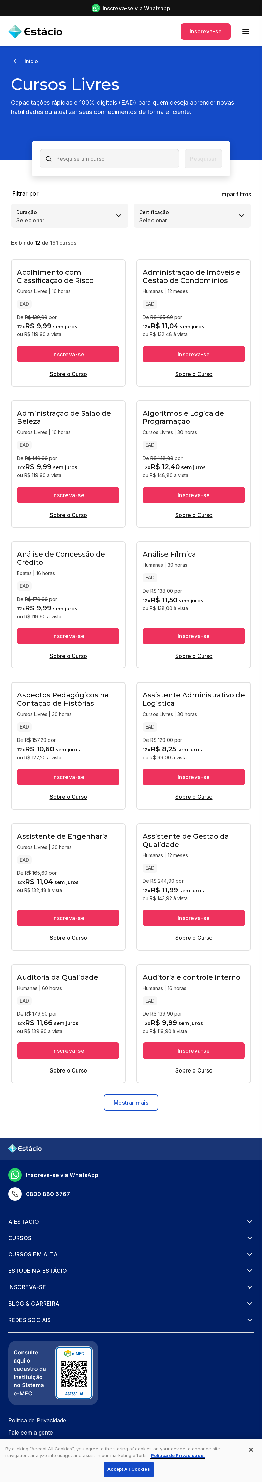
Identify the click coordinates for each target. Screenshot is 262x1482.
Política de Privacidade (37, 1420)
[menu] (245, 31)
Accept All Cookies (128, 1469)
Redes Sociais (29, 1320)
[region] (131, 1460)
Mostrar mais (131, 1102)
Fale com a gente (30, 1432)
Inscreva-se (205, 31)
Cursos (20, 1238)
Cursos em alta (33, 1254)
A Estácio (23, 1222)
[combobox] (115, 158)
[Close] (251, 1449)
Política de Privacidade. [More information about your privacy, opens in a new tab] (178, 1455)
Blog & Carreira (34, 1303)
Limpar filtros (234, 194)
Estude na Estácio (37, 1271)
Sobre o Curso (68, 374)
